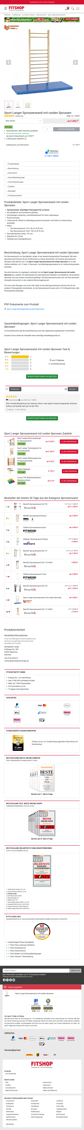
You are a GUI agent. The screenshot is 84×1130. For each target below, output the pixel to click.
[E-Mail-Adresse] (36, 971)
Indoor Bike (60, 1106)
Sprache (72, 389)
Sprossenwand (41, 15)
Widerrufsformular (11, 1090)
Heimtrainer (10, 1112)
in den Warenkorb (66, 129)
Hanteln (8, 1109)
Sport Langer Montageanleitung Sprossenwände (24, 309)
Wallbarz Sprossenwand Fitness (35, 539)
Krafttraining (16, 15)
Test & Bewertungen (15, 182)
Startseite (7, 15)
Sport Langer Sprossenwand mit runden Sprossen (42, 598)
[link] (17, 705)
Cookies (8, 1085)
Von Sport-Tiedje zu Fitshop (14, 1016)
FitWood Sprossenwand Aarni (34, 527)
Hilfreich (10, 410)
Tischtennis (10, 1106)
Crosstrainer (10, 1101)
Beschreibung (13, 168)
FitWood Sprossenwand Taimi (34, 574)
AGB (6, 1082)
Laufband (59, 1101)
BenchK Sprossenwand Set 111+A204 (37, 609)
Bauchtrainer (60, 1114)
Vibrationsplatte (11, 1120)
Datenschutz (47, 1082)
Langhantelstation (12, 1114)
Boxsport (34, 1109)
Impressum (47, 1085)
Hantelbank (35, 1106)
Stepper (58, 1112)
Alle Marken (10, 1124)
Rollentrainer (35, 1112)
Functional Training (28, 15)
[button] (8, 62)
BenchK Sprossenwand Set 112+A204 (37, 562)
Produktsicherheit (15, 196)
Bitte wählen (10, 121)
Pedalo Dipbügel (23, 469)
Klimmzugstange (37, 1117)
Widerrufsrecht (48, 1088)
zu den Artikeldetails (69, 441)
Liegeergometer (61, 1109)
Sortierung (15, 389)
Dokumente (12, 173)
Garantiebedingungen (16, 177)
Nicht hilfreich (20, 410)
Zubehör (11, 186)
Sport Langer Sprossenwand (56, 15)
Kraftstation (35, 1104)
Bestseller (12, 191)
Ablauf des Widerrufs (50, 1090)
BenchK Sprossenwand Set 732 (35, 504)
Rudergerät (10, 1104)
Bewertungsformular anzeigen (42, 376)
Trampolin (59, 1104)
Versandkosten (10, 1088)
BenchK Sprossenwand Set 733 (35, 586)
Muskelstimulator (62, 1117)
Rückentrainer (11, 1117)
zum (10, 1074)
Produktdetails (13, 164)
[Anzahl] (48, 129)
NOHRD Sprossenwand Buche (34, 516)
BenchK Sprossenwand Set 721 (35, 551)
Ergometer (34, 1101)
